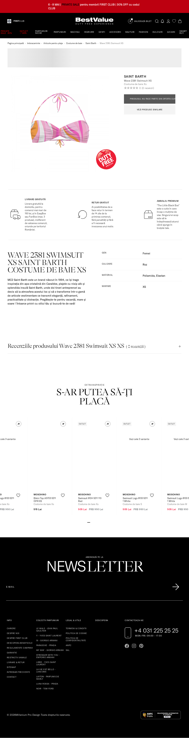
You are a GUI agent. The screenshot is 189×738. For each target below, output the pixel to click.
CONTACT (11, 677)
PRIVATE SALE (70, 4)
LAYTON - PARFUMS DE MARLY (47, 677)
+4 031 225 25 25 (156, 630)
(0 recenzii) (148, 88)
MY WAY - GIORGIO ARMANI (50, 650)
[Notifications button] (163, 21)
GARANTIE (12, 652)
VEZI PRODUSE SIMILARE (150, 109)
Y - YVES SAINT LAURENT (49, 635)
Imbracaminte (33, 43)
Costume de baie (74, 43)
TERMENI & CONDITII (76, 628)
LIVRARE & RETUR (16, 662)
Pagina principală (16, 43)
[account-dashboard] (168, 21)
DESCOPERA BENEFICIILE (20, 643)
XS (144, 287)
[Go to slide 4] (97, 522)
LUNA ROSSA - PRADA (47, 683)
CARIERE (11, 628)
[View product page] (50, 458)
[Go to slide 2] (91, 522)
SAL (68, 650)
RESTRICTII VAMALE (17, 657)
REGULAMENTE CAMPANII (20, 648)
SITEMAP (11, 667)
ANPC (69, 645)
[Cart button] (180, 21)
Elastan (160, 275)
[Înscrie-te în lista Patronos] (176, 586)
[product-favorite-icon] (18, 495)
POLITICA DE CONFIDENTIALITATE (76, 639)
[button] (18, 424)
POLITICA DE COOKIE (76, 633)
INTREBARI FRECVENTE (18, 672)
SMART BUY (183, 32)
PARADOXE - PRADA (46, 645)
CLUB (18, 21)
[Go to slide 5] (100, 522)
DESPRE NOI (13, 633)
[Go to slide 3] (94, 522)
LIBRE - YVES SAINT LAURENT (46, 663)
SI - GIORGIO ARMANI (46, 640)
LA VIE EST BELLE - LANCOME (46, 670)
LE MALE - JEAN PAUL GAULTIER (47, 629)
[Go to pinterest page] (141, 646)
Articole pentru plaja (53, 43)
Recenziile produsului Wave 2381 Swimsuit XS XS (76, 346)
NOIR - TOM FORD (45, 688)
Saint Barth (91, 43)
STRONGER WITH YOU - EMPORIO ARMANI (47, 656)
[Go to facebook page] (127, 646)
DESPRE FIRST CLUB (17, 638)
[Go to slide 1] (88, 522)
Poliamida (149, 275)
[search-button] (157, 21)
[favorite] (174, 21)
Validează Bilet (143, 21)
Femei (146, 253)
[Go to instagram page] (134, 646)
